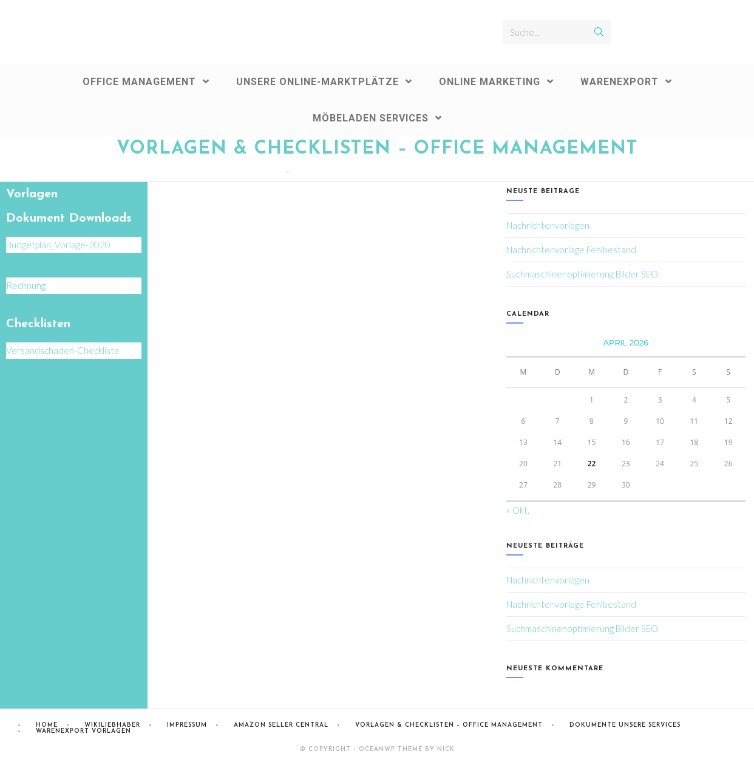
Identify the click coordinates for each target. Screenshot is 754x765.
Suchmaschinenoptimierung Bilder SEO (582, 273)
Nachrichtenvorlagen (547, 225)
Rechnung (26, 285)
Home (47, 725)
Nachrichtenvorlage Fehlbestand (571, 249)
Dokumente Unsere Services (625, 725)
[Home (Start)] (278, 171)
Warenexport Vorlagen (83, 731)
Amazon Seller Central (281, 725)
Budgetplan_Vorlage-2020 (58, 244)
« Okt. (517, 510)
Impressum (187, 725)
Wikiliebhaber (112, 725)
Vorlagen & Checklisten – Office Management (449, 725)
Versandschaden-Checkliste (63, 350)
